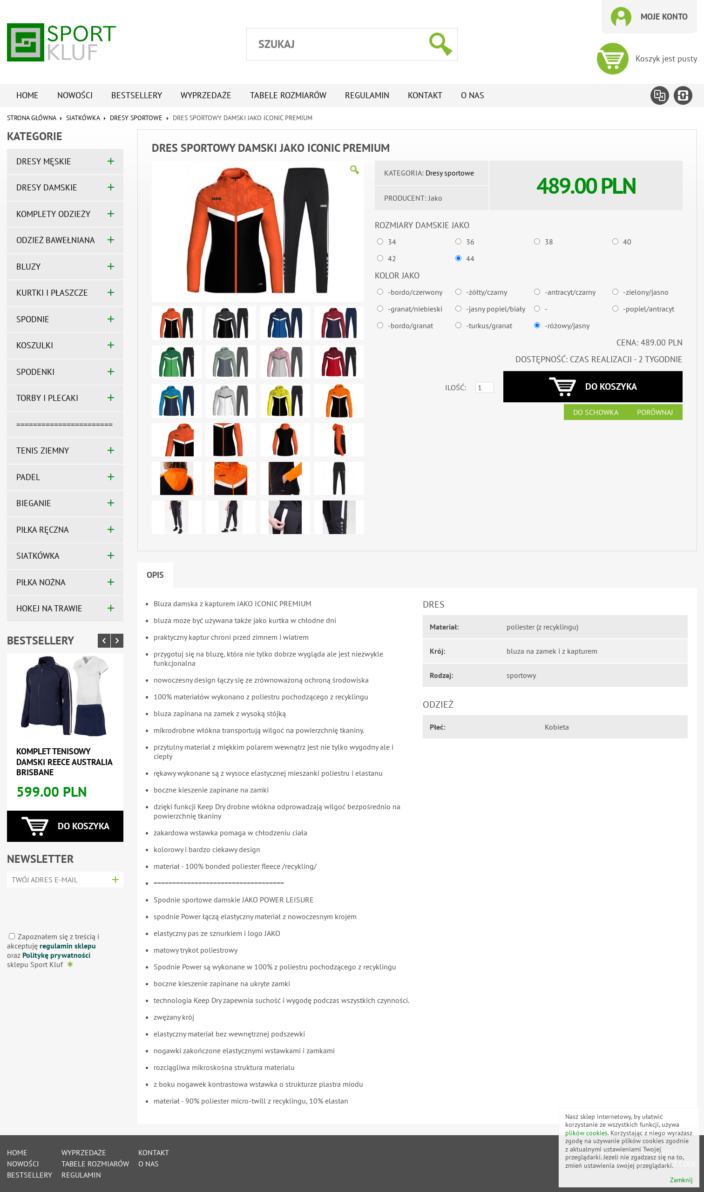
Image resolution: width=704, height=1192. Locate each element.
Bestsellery (136, 95)
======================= (64, 424)
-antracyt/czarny (570, 292)
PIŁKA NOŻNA (41, 582)
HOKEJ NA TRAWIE (49, 608)
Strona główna (31, 118)
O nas (472, 95)
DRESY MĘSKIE (43, 161)
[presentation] (62, 906)
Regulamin (367, 95)
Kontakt (425, 95)
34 (392, 241)
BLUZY (28, 266)
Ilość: (455, 387)
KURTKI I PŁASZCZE (52, 292)
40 (627, 241)
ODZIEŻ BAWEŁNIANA (55, 240)
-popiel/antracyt (648, 308)
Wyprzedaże (206, 95)
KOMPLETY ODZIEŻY (53, 214)
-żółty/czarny (486, 292)
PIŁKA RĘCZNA (42, 529)
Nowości (75, 95)
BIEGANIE (33, 503)
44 (470, 258)
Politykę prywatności (56, 955)
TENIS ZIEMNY (42, 450)
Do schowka (595, 412)
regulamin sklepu (68, 945)
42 (392, 258)
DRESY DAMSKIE (46, 187)
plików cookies (586, 1133)
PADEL (28, 477)
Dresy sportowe (136, 118)
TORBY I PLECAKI (47, 398)
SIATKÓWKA (83, 118)
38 (549, 241)
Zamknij (681, 1180)
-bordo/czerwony (415, 292)
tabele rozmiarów (288, 95)
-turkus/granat (489, 325)
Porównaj (655, 412)
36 (470, 241)
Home (27, 95)
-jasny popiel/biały (495, 308)
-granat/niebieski (415, 308)
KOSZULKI (34, 345)
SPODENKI (35, 371)
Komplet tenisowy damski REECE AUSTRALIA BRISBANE (64, 762)
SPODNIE (32, 319)
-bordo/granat (410, 325)
